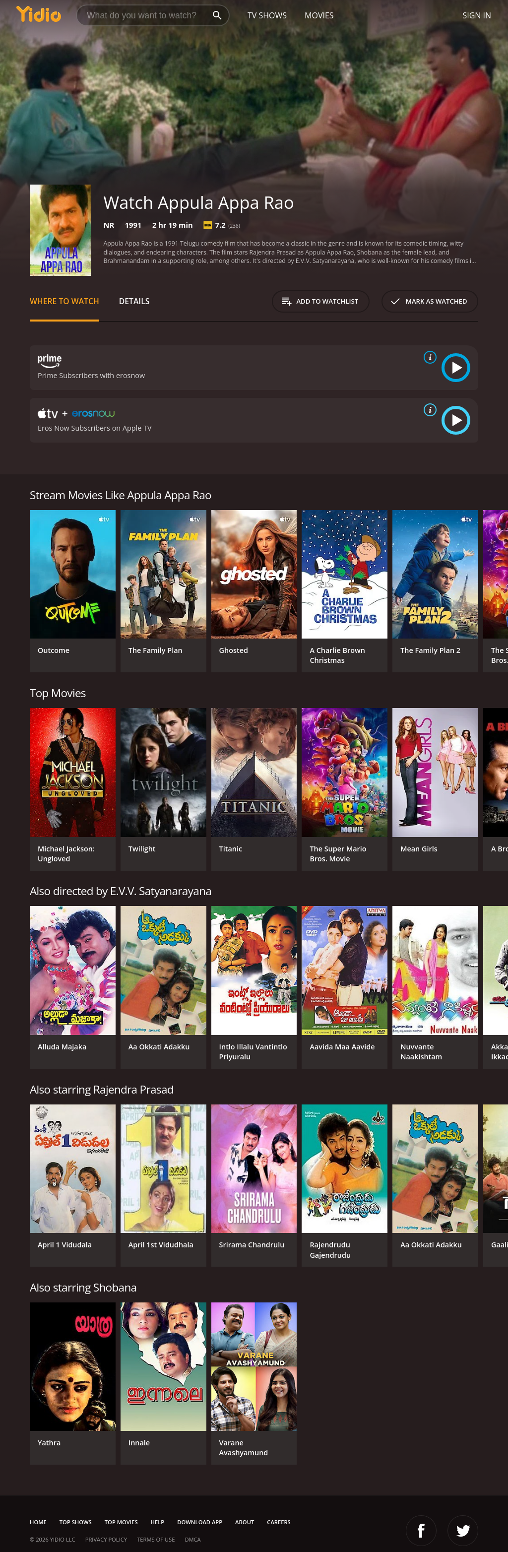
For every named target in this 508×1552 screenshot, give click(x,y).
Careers (278, 1522)
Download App (199, 1522)
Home (38, 1522)
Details (134, 301)
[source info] (428, 357)
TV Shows (267, 15)
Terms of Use (156, 1539)
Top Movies (121, 1522)
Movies (319, 15)
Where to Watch (64, 301)
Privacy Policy (106, 1539)
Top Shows (76, 1522)
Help (158, 1522)
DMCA (192, 1539)
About (244, 1522)
